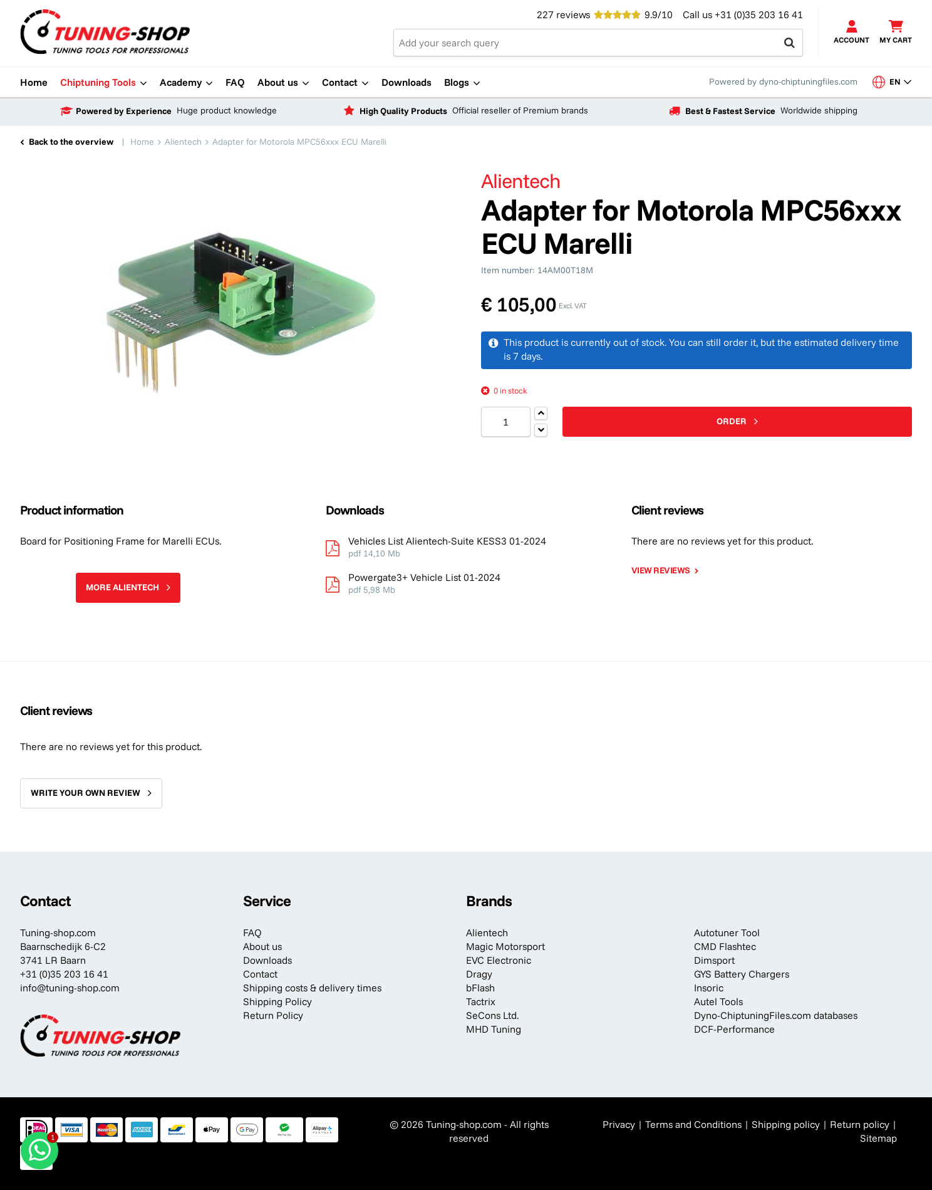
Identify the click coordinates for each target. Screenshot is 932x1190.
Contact (260, 974)
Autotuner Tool (727, 932)
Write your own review (85, 792)
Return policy (859, 1124)
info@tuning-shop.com (70, 987)
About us (262, 946)
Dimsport (714, 960)
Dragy (479, 974)
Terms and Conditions (693, 1124)
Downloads (267, 960)
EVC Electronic (498, 960)
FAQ (252, 932)
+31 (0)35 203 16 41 (759, 14)
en (892, 81)
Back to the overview (71, 141)
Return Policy (273, 1015)
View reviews (660, 570)
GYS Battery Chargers (741, 974)
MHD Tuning (493, 1029)
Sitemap (878, 1138)
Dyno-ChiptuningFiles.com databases (775, 1015)
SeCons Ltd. (492, 1015)
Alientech (487, 932)
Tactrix (480, 1001)
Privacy (619, 1124)
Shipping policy (786, 1124)
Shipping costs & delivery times (312, 987)
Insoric (708, 987)
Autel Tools (718, 1001)
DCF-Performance (734, 1029)
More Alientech (122, 587)
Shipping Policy (277, 1001)
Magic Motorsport (505, 946)
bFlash (480, 987)
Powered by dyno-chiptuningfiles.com (783, 81)
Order (732, 421)
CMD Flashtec (725, 946)
